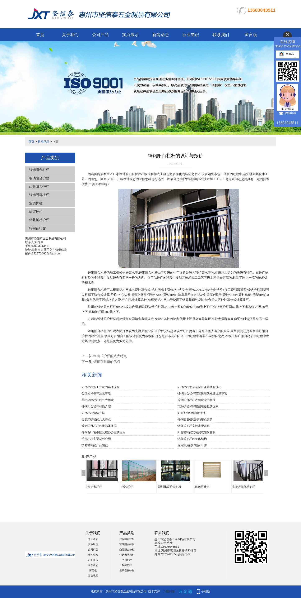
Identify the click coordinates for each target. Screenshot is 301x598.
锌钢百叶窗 (37, 228)
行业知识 (190, 34)
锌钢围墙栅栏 (39, 195)
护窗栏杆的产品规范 (95, 445)
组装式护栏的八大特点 (110, 356)
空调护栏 (35, 203)
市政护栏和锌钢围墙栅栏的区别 (197, 406)
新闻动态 (160, 34)
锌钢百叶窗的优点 (106, 361)
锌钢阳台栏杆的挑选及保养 (99, 425)
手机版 (205, 591)
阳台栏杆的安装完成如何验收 (196, 432)
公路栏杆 (133, 486)
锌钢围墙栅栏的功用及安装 (195, 419)
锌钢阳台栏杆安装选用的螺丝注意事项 (202, 393)
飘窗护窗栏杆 (99, 486)
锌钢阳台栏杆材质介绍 (96, 406)
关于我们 (70, 34)
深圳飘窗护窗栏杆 (176, 486)
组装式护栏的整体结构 (192, 438)
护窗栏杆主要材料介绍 (96, 438)
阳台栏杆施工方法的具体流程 (101, 387)
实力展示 (130, 34)
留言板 (251, 34)
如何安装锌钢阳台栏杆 (192, 413)
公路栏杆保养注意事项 (96, 393)
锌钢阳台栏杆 (39, 170)
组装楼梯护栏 (39, 220)
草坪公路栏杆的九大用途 (98, 400)
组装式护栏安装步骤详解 (193, 425)
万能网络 (169, 591)
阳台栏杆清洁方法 (93, 413)
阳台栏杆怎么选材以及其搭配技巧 (199, 387)
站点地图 (93, 575)
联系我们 (220, 34)
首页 (40, 34)
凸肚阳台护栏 (39, 186)
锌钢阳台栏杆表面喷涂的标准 (196, 400)
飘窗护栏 (35, 211)
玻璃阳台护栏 (39, 178)
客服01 (286, 53)
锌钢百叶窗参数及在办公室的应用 (103, 432)
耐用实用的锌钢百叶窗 (192, 445)
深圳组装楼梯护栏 (249, 486)
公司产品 (100, 34)
